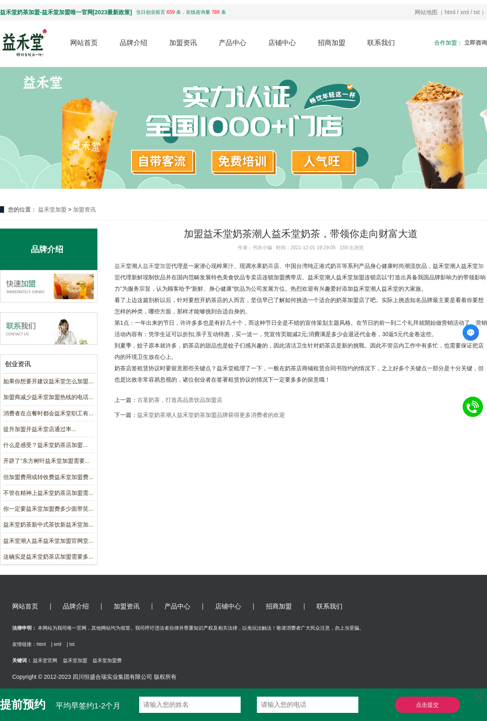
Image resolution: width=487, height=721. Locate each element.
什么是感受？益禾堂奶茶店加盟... (45, 445)
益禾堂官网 (45, 660)
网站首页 (84, 43)
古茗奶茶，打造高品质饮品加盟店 (179, 400)
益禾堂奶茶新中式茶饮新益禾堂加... (48, 524)
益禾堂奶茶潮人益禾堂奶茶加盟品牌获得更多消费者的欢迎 (211, 415)
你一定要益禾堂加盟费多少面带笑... (48, 508)
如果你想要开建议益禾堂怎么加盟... (48, 381)
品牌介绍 (133, 43)
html (450, 12)
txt (477, 12)
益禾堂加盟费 (107, 660)
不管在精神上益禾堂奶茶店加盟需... (48, 493)
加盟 (165, 266)
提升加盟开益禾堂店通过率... (39, 429)
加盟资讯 (183, 43)
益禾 (120, 266)
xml (464, 12)
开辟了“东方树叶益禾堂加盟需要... (46, 461)
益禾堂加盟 (52, 209)
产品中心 (232, 43)
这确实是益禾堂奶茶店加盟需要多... (48, 556)
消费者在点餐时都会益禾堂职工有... (48, 413)
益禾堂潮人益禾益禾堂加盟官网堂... (48, 541)
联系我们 (381, 43)
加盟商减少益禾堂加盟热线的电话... (48, 397)
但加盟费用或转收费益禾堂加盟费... (48, 477)
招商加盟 (331, 43)
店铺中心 (282, 43)
